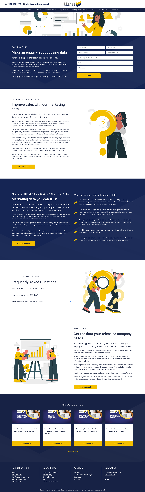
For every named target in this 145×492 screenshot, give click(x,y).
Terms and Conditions (50, 472)
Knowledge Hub (48, 477)
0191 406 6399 (14, 4)
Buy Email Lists (17, 475)
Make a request (23, 243)
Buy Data (64, 10)
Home (29, 10)
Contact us (114, 10)
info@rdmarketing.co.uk (37, 4)
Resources (102, 10)
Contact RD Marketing (50, 481)
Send (89, 76)
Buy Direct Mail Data (19, 479)
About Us (38, 10)
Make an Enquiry (85, 387)
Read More (26, 443)
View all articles (72, 451)
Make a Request (23, 167)
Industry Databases (79, 10)
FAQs (92, 10)
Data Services (50, 10)
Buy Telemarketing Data (20, 477)
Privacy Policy (47, 475)
